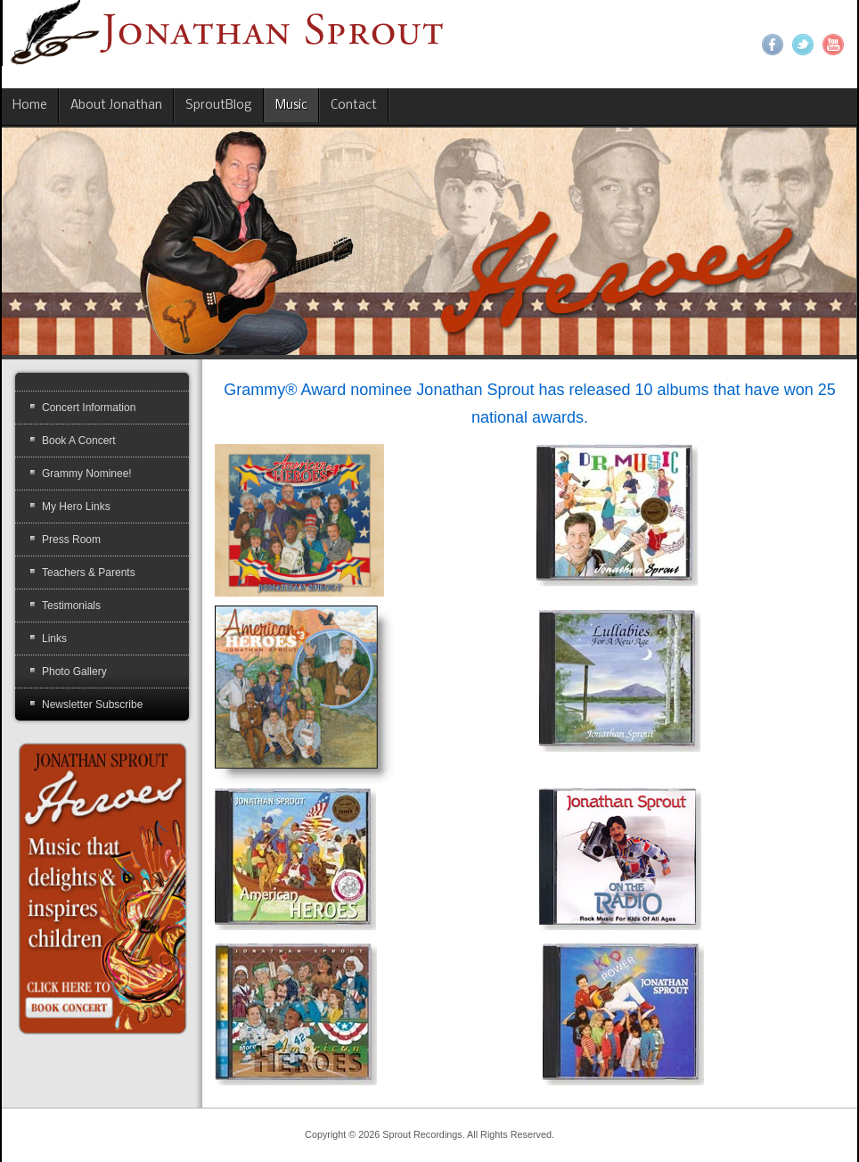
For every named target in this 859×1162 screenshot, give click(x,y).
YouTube (833, 44)
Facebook (772, 44)
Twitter (803, 44)
